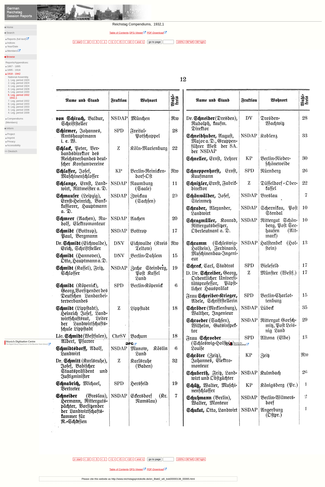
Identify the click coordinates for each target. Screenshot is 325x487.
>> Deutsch (11, 151)
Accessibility (13, 145)
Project (10, 134)
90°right (200, 41)
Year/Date (12, 46)
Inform (10, 128)
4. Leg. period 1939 (18, 112)
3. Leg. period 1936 (18, 109)
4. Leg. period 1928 (18, 89)
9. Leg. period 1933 (18, 106)
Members (13, 50)
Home (9, 27)
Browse (10, 56)
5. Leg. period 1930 (18, 91)
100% (180, 41)
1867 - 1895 (13, 66)
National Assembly (18, 77)
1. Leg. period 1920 (18, 80)
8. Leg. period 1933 (18, 103)
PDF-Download (157, 32)
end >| (140, 41)
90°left (190, 41)
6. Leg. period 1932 (18, 95)
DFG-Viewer (137, 32)
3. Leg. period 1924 (18, 86)
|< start (77, 41)
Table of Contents (119, 32)
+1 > (112, 41)
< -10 (87, 41)
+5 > (120, 41)
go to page (155, 41)
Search (10, 32)
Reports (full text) (17, 39)
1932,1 (13, 97)
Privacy (10, 141)
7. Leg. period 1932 (18, 100)
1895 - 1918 (13, 70)
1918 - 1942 (13, 73)
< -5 (96, 41)
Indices (10, 42)
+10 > (130, 41)
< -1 (103, 41)
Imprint (10, 137)
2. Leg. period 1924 (18, 82)
